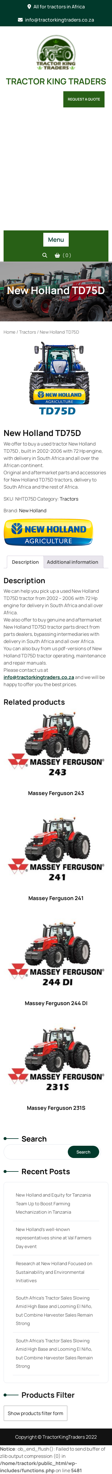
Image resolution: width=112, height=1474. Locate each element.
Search (34, 1138)
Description (25, 562)
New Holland (32, 510)
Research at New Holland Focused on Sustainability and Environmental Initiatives (54, 1272)
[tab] (25, 562)
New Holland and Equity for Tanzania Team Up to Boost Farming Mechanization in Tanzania (53, 1203)
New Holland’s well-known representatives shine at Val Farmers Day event (53, 1238)
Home (10, 332)
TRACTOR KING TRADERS (56, 81)
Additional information (72, 562)
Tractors (27, 332)
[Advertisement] (56, 171)
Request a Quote (84, 99)
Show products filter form (35, 1413)
